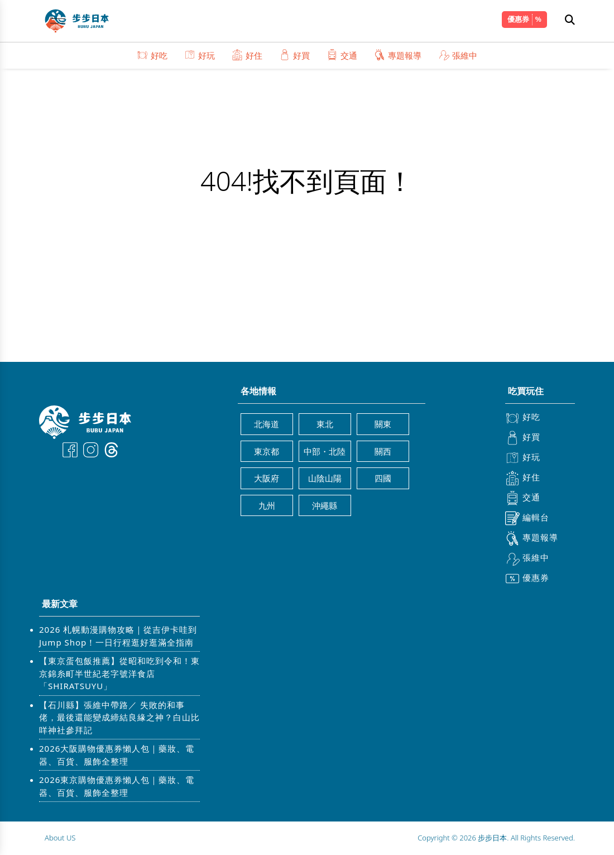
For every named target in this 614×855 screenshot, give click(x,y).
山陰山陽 (325, 478)
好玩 (199, 55)
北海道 (266, 423)
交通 (342, 55)
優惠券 (518, 19)
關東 (383, 423)
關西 (383, 451)
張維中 (457, 55)
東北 (324, 423)
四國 (383, 478)
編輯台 (527, 518)
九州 (266, 505)
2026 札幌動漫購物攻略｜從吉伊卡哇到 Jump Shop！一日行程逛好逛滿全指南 (118, 636)
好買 (294, 55)
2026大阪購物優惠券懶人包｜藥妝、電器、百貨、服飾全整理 (116, 755)
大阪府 (266, 478)
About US (60, 838)
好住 (247, 55)
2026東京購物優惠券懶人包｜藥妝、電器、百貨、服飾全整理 (116, 786)
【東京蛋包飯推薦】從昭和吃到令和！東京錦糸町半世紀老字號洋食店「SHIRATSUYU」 (119, 673)
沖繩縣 (324, 505)
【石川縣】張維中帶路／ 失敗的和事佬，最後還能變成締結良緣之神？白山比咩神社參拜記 (119, 717)
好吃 (152, 55)
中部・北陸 (325, 451)
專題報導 (397, 55)
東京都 (266, 451)
